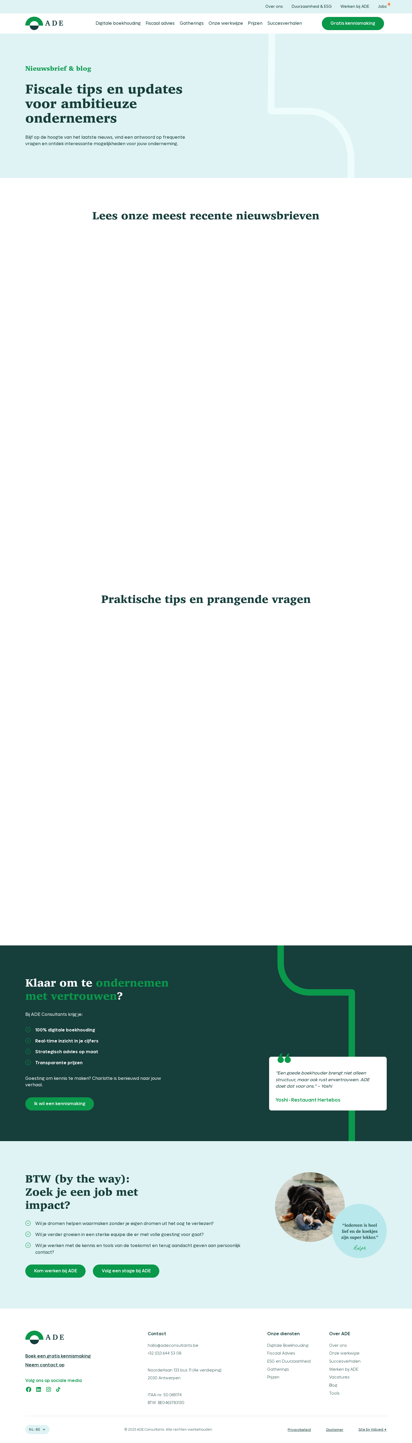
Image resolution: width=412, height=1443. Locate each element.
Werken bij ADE (354, 6)
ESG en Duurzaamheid (289, 1361)
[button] (37, 1429)
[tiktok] (58, 1389)
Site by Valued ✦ (372, 1429)
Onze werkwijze (226, 23)
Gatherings (192, 23)
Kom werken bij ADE (55, 1271)
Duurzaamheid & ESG (312, 6)
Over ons (274, 6)
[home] (44, 23)
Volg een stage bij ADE (126, 1271)
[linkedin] (38, 1389)
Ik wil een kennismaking (59, 1103)
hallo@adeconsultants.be (173, 1345)
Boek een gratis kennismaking (58, 1356)
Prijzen (255, 23)
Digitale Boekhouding (287, 1345)
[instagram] (48, 1389)
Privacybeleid (299, 1430)
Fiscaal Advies (281, 1353)
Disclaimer (334, 1430)
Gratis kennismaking (352, 23)
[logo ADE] (70, 1337)
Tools (334, 1393)
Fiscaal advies (160, 23)
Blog (333, 1385)
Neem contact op (44, 1365)
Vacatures (339, 1377)
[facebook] (28, 1389)
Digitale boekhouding (118, 23)
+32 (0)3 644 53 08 (164, 1353)
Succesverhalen (284, 23)
